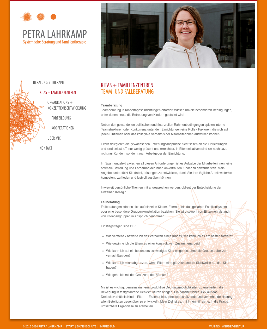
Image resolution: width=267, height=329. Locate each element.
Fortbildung (61, 118)
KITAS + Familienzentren (58, 92)
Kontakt (46, 148)
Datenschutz (86, 326)
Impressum (108, 326)
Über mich (55, 138)
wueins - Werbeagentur (226, 326)
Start (69, 326)
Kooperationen (62, 128)
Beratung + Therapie (48, 83)
